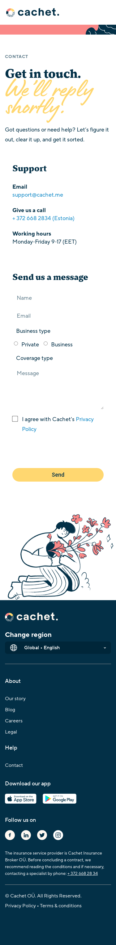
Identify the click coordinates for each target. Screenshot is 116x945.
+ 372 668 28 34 (82, 873)
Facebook (10, 835)
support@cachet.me (37, 195)
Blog (10, 709)
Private (30, 344)
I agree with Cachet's (58, 424)
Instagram (58, 835)
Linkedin (26, 835)
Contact (14, 765)
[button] (58, 12)
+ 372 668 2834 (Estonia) (43, 218)
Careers (14, 720)
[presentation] (59, 451)
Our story (15, 698)
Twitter (42, 835)
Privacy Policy (20, 905)
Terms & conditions (61, 905)
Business (62, 344)
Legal (11, 732)
